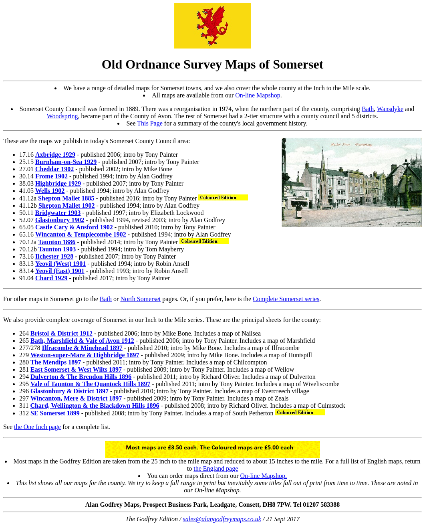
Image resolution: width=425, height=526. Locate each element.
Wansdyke (390, 108)
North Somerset (140, 298)
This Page (150, 123)
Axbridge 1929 (55, 154)
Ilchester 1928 (54, 256)
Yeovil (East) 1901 (60, 270)
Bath (368, 108)
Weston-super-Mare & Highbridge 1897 (84, 355)
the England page (215, 468)
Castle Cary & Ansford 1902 (74, 227)
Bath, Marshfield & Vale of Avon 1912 (82, 340)
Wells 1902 (49, 190)
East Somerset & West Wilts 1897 (76, 369)
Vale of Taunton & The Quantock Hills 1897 (90, 383)
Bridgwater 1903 (58, 212)
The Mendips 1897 (55, 362)
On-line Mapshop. (263, 475)
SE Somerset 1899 (55, 413)
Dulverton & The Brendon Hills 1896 (80, 376)
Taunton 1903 (57, 249)
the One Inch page (37, 426)
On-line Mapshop (257, 95)
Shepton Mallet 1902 (66, 205)
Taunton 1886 (56, 242)
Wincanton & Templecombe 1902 (80, 234)
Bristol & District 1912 (61, 333)
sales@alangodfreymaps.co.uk (222, 519)
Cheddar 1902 (54, 169)
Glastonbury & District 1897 (69, 391)
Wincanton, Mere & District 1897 (76, 398)
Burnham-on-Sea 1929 (66, 161)
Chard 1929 (51, 278)
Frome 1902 (51, 176)
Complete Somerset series (286, 298)
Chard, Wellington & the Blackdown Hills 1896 (94, 405)
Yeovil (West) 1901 (60, 263)
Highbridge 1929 (58, 183)
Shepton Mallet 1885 (66, 198)
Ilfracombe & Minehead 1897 (82, 347)
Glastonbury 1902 (59, 219)
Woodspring (62, 116)
